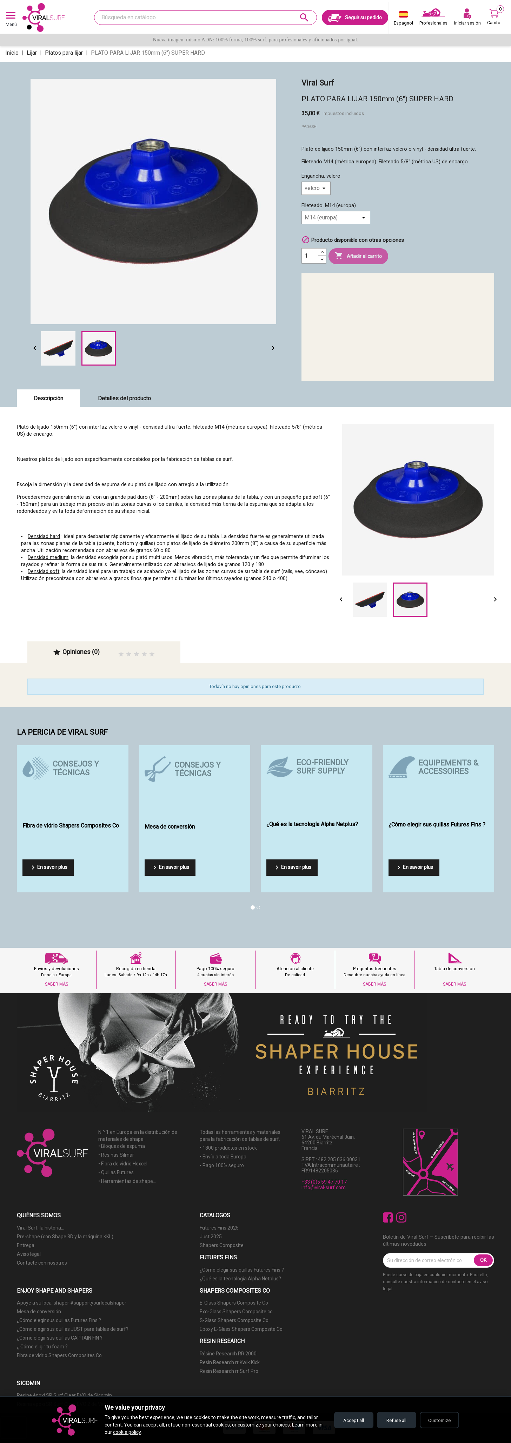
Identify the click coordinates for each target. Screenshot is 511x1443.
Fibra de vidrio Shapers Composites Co (59, 1355)
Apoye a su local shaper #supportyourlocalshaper (71, 1303)
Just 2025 (211, 1236)
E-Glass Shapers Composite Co (234, 1303)
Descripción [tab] (48, 398)
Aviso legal (29, 1254)
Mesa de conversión (39, 1311)
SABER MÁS (56, 984)
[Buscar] (205, 17)
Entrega (25, 1245)
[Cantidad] (309, 256)
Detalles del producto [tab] (124, 398)
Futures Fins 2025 (219, 1228)
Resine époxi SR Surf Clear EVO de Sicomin (64, 1395)
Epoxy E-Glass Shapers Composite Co (241, 1329)
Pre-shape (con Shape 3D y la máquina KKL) (65, 1236)
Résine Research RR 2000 (228, 1353)
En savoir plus (48, 867)
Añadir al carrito (358, 255)
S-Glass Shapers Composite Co (234, 1320)
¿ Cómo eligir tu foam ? (42, 1346)
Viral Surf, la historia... (40, 1228)
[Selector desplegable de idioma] (403, 20)
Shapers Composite (222, 1245)
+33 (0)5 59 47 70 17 (324, 1182)
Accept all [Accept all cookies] (347, 1420)
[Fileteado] (335, 217)
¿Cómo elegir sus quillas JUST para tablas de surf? (72, 1329)
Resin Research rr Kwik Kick (230, 1362)
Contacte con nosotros (42, 1263)
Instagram (401, 1217)
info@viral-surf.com (323, 1187)
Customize (438, 1420)
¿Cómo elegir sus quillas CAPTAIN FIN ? (59, 1338)
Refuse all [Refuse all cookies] (392, 1420)
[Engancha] (316, 188)
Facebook (388, 1217)
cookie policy (132, 1432)
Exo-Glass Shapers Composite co (236, 1311)
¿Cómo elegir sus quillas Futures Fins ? (242, 1270)
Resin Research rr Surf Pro (229, 1371)
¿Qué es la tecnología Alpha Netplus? (240, 1278)
